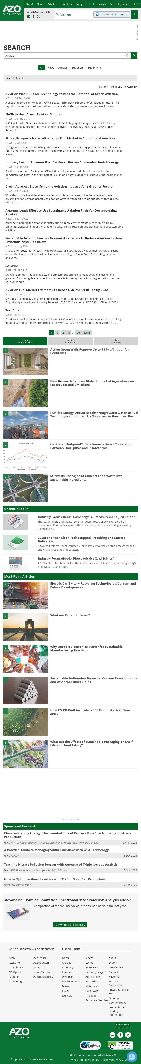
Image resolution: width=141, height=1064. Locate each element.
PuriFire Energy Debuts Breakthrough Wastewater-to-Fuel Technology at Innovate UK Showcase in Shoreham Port (94, 414)
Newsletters (116, 967)
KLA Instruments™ (21, 885)
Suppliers (77, 67)
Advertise (114, 976)
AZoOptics (15, 972)
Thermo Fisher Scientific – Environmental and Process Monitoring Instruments (55, 842)
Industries (91, 981)
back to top (123, 1024)
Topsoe (15, 855)
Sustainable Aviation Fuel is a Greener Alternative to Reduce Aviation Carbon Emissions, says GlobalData (63, 240)
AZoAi (36, 967)
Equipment (94, 67)
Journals (67, 995)
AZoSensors (40, 958)
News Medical (41, 972)
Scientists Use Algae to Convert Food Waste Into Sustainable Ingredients (86, 477)
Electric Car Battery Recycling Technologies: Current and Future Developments (93, 585)
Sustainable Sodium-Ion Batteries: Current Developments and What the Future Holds (93, 680)
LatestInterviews (116, 341)
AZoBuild (14, 976)
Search (113, 962)
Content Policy (117, 1002)
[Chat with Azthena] (132, 1056)
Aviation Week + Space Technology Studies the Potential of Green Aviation (61, 94)
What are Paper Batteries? (70, 615)
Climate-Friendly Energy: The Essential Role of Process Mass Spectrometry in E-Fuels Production (67, 835)
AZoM (12, 958)
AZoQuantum (41, 962)
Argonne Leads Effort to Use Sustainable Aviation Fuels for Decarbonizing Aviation (61, 212)
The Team (91, 995)
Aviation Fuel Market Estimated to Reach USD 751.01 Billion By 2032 (56, 290)
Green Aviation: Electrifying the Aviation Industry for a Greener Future (59, 186)
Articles (63, 67)
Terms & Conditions (115, 983)
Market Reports (71, 981)
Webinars (68, 976)
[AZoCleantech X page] (128, 1035)
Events (89, 962)
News (50, 67)
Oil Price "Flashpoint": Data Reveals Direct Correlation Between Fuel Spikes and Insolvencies (91, 446)
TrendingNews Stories (25, 341)
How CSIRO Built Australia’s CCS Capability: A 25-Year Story (90, 712)
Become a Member (96, 1000)
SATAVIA (11, 266)
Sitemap (114, 998)
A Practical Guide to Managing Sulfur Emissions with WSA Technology (56, 850)
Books (65, 986)
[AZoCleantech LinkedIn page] (28, 17)
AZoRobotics (16, 967)
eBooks (66, 991)
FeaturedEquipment (71, 341)
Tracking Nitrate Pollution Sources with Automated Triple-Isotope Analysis (60, 864)
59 (78, 332)
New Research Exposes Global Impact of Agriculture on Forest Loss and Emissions (92, 383)
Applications (92, 976)
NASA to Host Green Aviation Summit (33, 114)
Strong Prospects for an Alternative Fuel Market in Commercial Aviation (60, 138)
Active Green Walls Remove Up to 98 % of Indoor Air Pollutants (89, 351)
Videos (89, 958)
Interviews (91, 967)
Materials (91, 986)
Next (87, 332)
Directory (67, 967)
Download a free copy (70, 925)
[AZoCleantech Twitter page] (38, 17)
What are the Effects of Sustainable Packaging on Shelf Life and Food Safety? (91, 743)
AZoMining (15, 981)
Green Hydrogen (95, 972)
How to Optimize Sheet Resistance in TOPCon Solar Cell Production (54, 879)
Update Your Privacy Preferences (31, 1059)
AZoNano (14, 962)
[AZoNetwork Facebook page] (33, 17)
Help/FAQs (91, 991)
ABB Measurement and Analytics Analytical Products (40, 870)
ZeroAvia (12, 310)
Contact (113, 972)
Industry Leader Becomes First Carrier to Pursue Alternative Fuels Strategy (62, 162)
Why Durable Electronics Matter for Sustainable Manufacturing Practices (86, 648)
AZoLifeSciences (43, 976)
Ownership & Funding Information (117, 1011)
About (112, 958)
